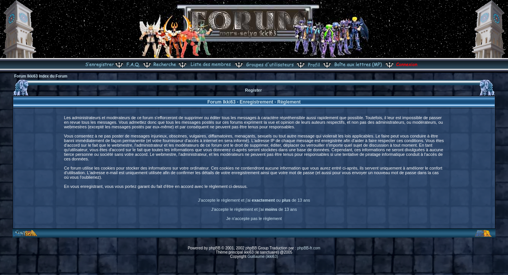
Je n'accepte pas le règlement (254, 218)
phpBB (214, 248)
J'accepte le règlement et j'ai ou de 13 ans (254, 200)
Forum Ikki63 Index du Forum (40, 76)
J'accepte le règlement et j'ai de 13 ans (254, 209)
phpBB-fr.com (308, 248)
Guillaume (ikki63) (263, 256)
